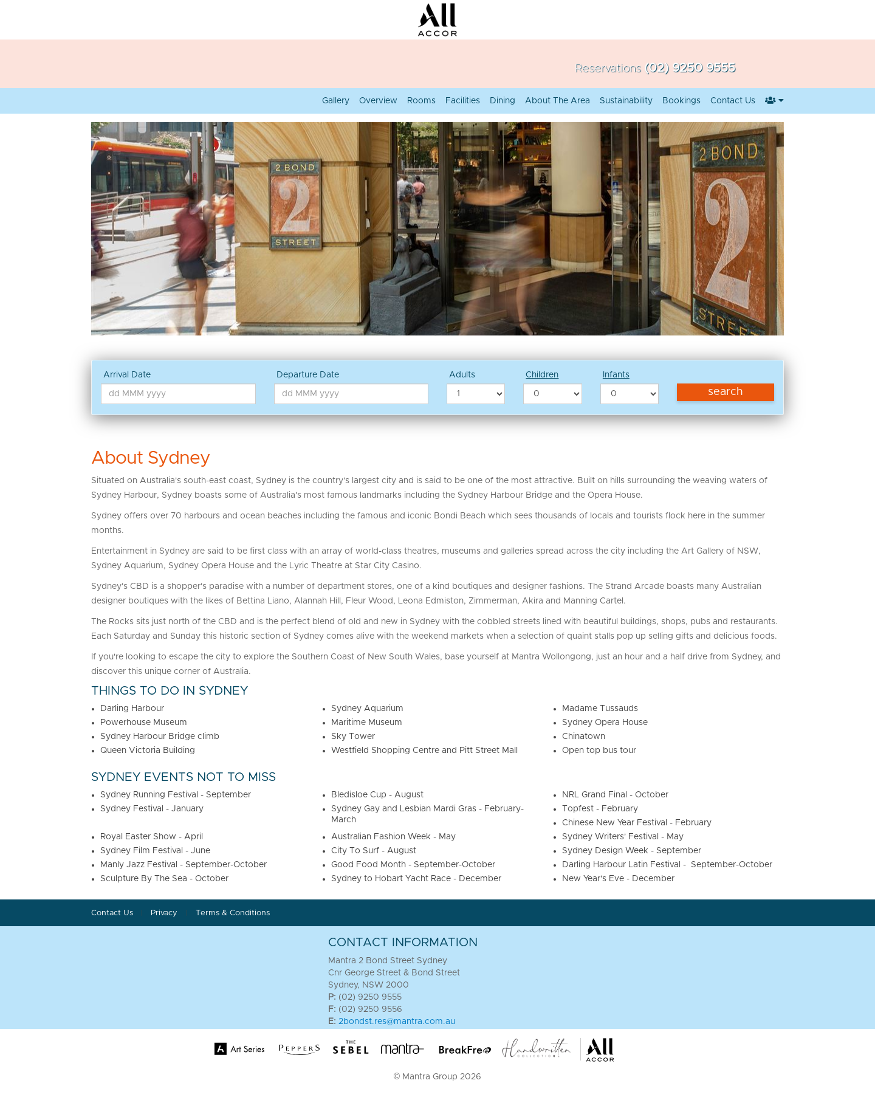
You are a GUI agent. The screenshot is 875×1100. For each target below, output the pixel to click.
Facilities (462, 101)
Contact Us (732, 101)
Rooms (421, 101)
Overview (378, 101)
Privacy (165, 913)
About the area (557, 101)
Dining (502, 101)
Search (725, 392)
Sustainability (626, 101)
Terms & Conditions (233, 913)
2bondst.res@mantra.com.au (396, 1021)
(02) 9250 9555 (689, 68)
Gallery (335, 101)
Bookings (681, 101)
